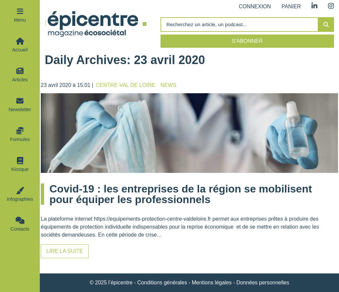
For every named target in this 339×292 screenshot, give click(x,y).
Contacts (20, 229)
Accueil (20, 49)
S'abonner (247, 41)
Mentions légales (212, 282)
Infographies (20, 199)
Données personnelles (263, 282)
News (168, 85)
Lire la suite (64, 251)
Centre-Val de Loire (125, 85)
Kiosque (20, 169)
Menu (20, 20)
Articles (20, 79)
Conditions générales (162, 282)
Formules (20, 139)
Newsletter (20, 109)
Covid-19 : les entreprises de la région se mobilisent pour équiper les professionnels (180, 194)
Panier (291, 6)
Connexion (255, 6)
